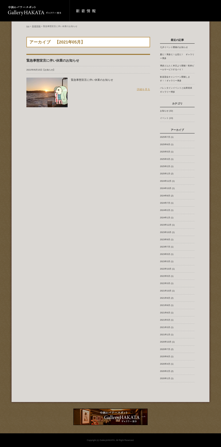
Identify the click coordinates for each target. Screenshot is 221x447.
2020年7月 (165, 349)
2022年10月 (165, 269)
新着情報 (36, 26)
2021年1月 (165, 334)
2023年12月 (165, 225)
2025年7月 (165, 137)
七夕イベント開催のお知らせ (174, 47)
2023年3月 (165, 261)
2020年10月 (165, 342)
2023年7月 (165, 246)
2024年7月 (165, 203)
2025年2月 (165, 166)
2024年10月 (165, 188)
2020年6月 (165, 356)
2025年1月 (165, 173)
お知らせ (49, 70)
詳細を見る (143, 89)
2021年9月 (165, 298)
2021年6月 (165, 312)
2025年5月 (165, 151)
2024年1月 (165, 217)
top (27, 26)
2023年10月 (165, 232)
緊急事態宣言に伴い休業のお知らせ (52, 60)
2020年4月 (165, 364)
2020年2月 (165, 371)
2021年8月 (165, 305)
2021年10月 (165, 290)
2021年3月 (165, 327)
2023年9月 (165, 239)
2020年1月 (165, 378)
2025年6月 (165, 144)
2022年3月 (165, 283)
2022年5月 (165, 276)
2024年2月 (165, 210)
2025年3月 (165, 159)
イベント (164, 118)
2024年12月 (165, 181)
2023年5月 (165, 254)
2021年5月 (165, 320)
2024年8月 (165, 195)
